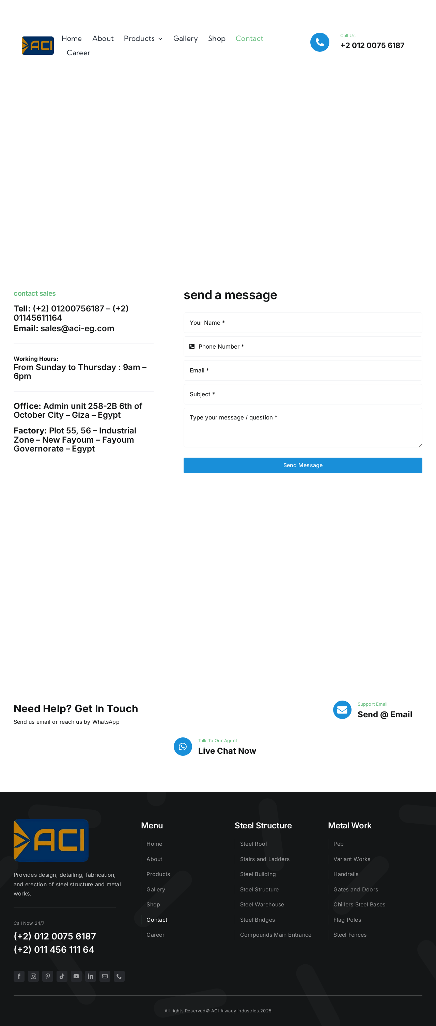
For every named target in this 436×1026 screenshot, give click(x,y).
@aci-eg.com (87, 328)
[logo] (38, 39)
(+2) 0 (27, 936)
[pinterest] (47, 976)
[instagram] (33, 976)
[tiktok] (62, 976)
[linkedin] (90, 976)
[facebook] (19, 976)
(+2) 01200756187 (68, 308)
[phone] (119, 976)
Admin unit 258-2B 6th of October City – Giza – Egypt (78, 410)
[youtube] (76, 976)
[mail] (104, 976)
